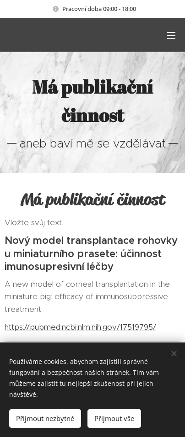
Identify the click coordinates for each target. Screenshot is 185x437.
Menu (171, 35)
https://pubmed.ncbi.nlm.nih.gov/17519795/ (80, 327)
